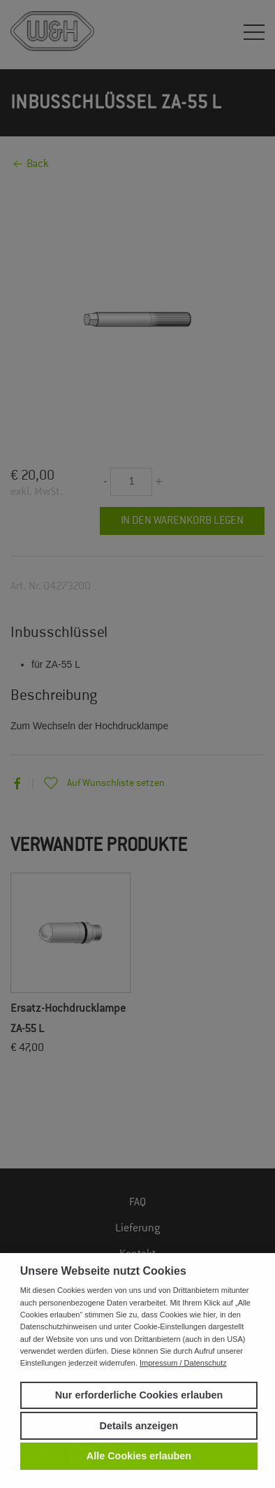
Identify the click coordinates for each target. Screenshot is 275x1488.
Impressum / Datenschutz (183, 1363)
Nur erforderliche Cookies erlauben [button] (139, 1395)
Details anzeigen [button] (139, 1425)
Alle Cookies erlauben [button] (139, 1455)
